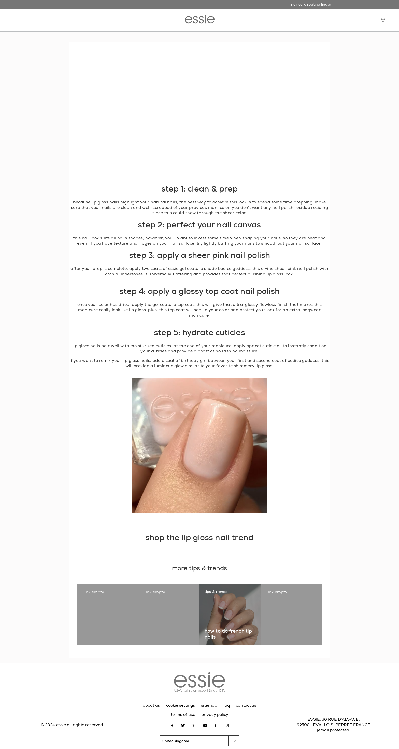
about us (151, 705)
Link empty (93, 592)
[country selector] (199, 741)
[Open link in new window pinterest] (194, 725)
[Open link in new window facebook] (172, 725)
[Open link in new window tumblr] (216, 725)
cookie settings (180, 705)
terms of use (183, 714)
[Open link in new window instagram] (227, 725)
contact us (246, 705)
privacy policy (214, 714)
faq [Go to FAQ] (226, 705)
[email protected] (333, 730)
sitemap (209, 705)
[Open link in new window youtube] (205, 725)
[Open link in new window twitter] (183, 725)
